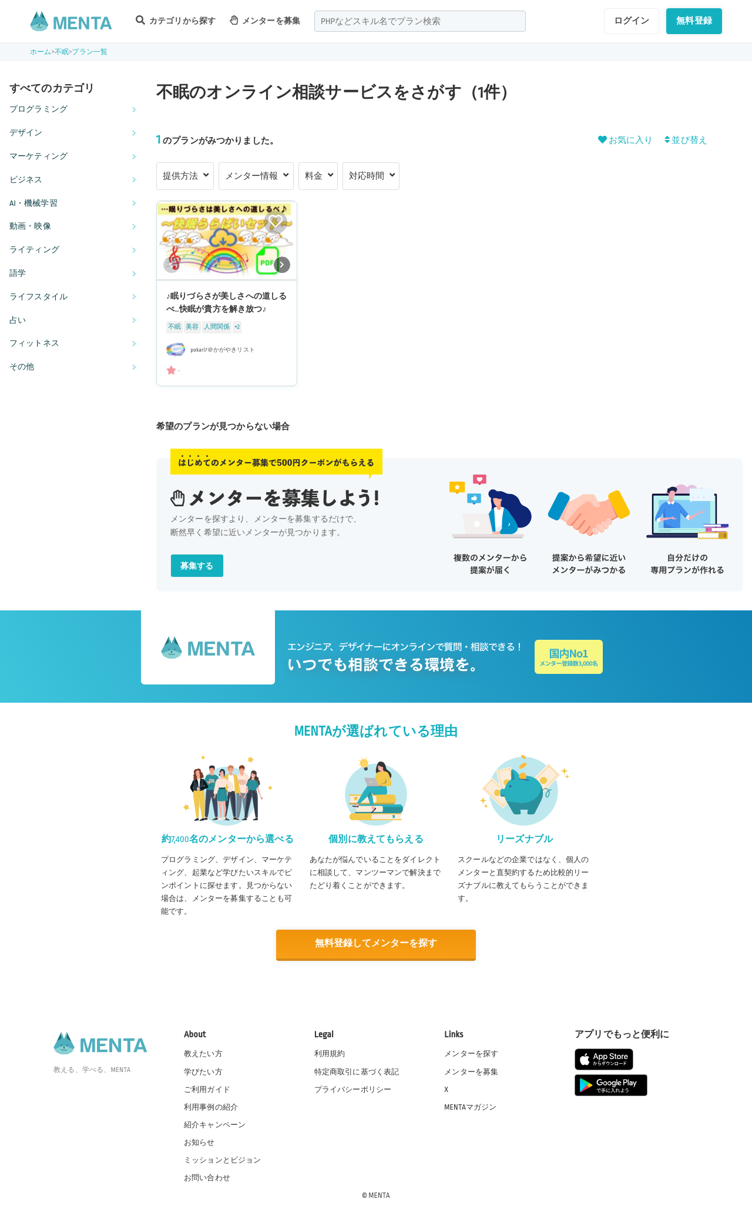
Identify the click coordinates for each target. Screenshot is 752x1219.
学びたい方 (203, 1071)
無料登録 (694, 20)
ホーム (40, 52)
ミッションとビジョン (222, 1159)
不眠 (62, 52)
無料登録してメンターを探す (376, 944)
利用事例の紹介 (211, 1106)
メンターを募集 (265, 20)
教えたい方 (203, 1053)
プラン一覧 (90, 52)
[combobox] (420, 21)
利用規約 (329, 1053)
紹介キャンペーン (215, 1124)
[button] (282, 264)
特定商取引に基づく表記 (357, 1071)
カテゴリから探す (176, 20)
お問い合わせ (207, 1177)
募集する (197, 566)
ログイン (632, 20)
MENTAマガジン (470, 1106)
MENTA (379, 1195)
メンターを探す (471, 1053)
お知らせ (199, 1142)
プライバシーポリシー (353, 1088)
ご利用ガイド (207, 1088)
